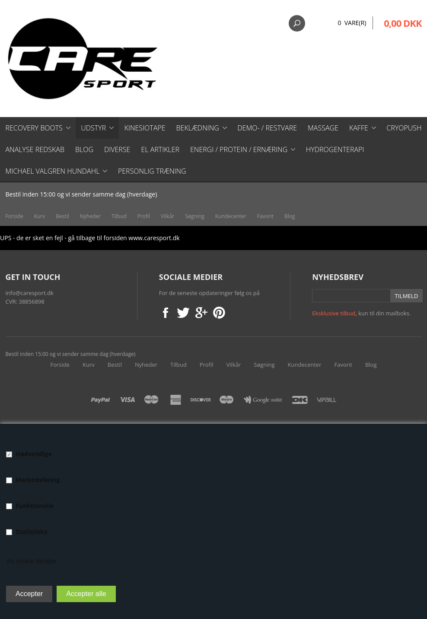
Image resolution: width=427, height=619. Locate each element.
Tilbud (119, 216)
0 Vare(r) (352, 23)
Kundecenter (230, 216)
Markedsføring (38, 480)
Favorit (265, 216)
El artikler (160, 149)
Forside (14, 216)
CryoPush (403, 128)
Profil (143, 216)
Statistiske (32, 531)
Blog (84, 149)
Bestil (62, 216)
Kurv (39, 216)
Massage (323, 128)
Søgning (194, 216)
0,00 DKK (402, 22)
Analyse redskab (35, 149)
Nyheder (90, 216)
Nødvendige (34, 454)
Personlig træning (152, 171)
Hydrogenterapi (335, 149)
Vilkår (167, 216)
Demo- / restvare (267, 128)
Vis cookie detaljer (31, 561)
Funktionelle (35, 506)
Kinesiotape (145, 128)
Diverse (117, 149)
